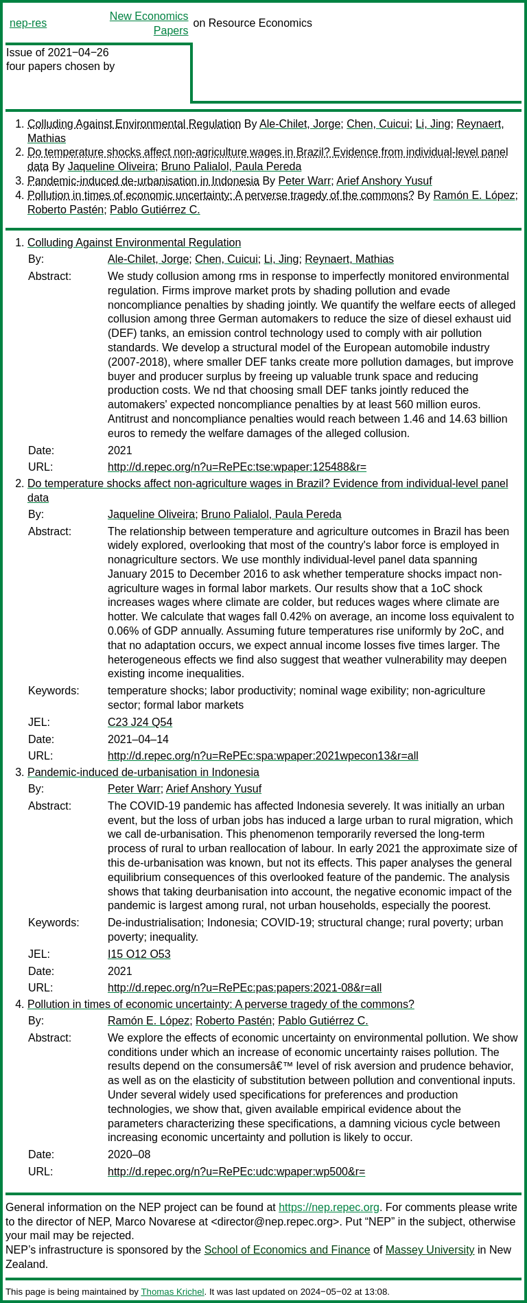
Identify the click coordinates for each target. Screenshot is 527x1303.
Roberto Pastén (65, 209)
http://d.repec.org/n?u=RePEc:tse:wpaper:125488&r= (237, 467)
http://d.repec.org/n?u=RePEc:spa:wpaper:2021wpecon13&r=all (263, 756)
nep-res (28, 23)
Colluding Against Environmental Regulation (134, 124)
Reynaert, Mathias (349, 259)
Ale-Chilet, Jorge (299, 124)
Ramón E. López (474, 195)
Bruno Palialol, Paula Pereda (231, 166)
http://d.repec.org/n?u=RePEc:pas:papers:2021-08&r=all (245, 988)
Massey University (430, 1250)
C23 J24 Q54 (140, 722)
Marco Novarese (155, 1222)
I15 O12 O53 (139, 954)
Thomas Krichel (172, 1292)
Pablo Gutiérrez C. (155, 209)
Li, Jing (433, 124)
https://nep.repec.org (329, 1207)
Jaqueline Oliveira (111, 166)
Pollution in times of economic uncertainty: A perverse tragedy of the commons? (220, 195)
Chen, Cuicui (378, 124)
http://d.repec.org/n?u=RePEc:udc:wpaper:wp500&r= (236, 1171)
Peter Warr (305, 181)
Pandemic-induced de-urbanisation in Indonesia (143, 181)
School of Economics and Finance (287, 1250)
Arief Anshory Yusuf (384, 181)
